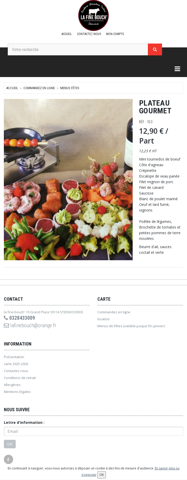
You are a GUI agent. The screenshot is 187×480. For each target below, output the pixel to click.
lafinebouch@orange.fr (30, 325)
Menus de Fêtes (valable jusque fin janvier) (131, 326)
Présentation (14, 357)
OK (10, 444)
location (103, 319)
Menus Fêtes (69, 88)
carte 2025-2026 (16, 363)
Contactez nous (89, 34)
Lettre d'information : (24, 422)
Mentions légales (17, 391)
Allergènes (12, 384)
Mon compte (115, 34)
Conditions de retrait (20, 377)
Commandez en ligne (39, 88)
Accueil (67, 34)
